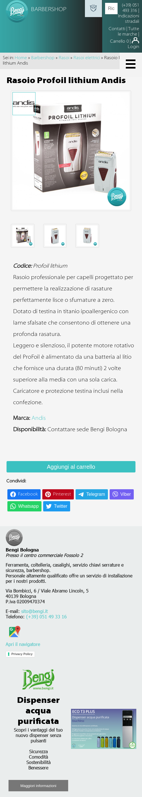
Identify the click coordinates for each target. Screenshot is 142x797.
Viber (125, 494)
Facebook (28, 494)
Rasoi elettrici (87, 58)
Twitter (60, 506)
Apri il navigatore (23, 641)
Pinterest (62, 494)
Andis (39, 418)
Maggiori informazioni (38, 786)
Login (133, 47)
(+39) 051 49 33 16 (46, 616)
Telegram (95, 494)
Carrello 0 (119, 41)
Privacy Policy (22, 654)
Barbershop (43, 58)
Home (21, 58)
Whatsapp (28, 506)
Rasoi (64, 58)
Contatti (117, 29)
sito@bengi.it (34, 611)
